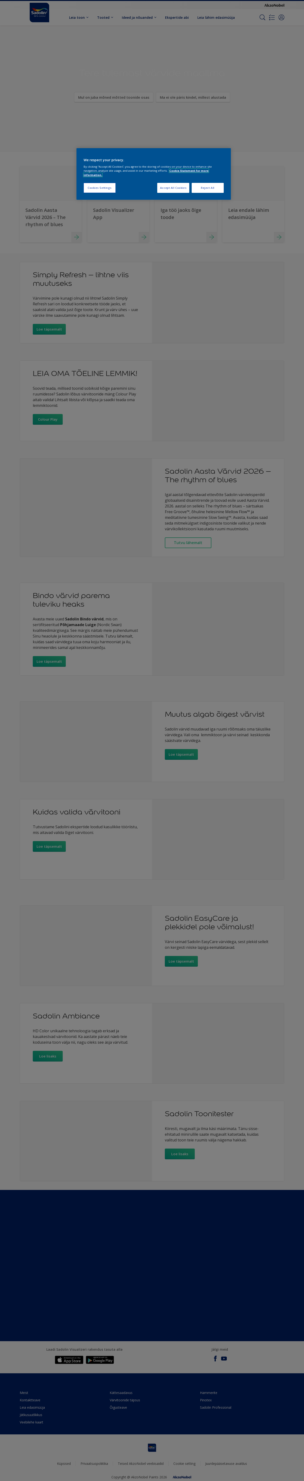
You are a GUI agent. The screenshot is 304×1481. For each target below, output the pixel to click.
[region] (153, 174)
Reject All (207, 188)
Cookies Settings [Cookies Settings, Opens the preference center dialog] (100, 188)
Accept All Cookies (173, 188)
